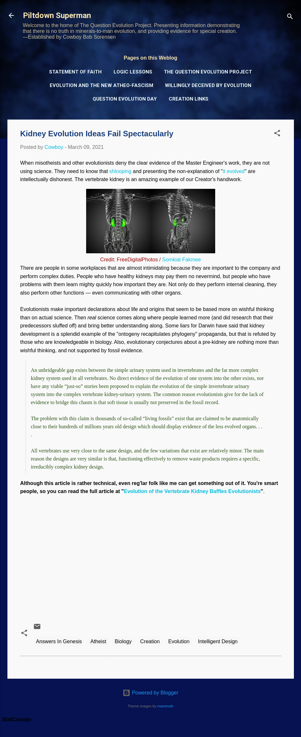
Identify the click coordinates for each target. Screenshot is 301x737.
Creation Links (188, 99)
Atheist (98, 641)
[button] (277, 134)
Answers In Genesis (59, 641)
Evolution (178, 641)
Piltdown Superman (57, 15)
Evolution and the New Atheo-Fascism (101, 85)
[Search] (290, 17)
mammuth (165, 706)
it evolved (234, 171)
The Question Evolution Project (208, 72)
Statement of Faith (75, 72)
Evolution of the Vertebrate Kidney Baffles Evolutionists (192, 491)
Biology (123, 641)
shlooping (120, 171)
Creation (150, 641)
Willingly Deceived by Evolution (208, 85)
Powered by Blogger (150, 692)
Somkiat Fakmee (181, 259)
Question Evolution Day (125, 99)
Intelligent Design (218, 641)
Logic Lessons (133, 72)
